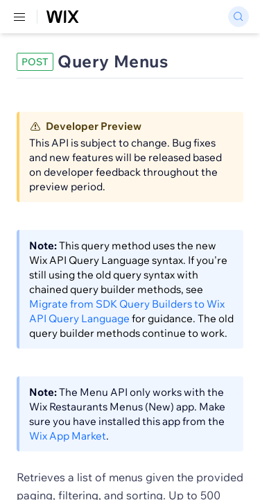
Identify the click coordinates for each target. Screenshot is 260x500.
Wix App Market (67, 435)
